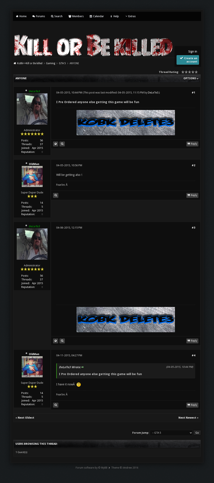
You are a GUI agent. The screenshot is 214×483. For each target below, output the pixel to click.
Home (20, 16)
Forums (38, 16)
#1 (193, 92)
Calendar (96, 16)
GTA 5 (62, 63)
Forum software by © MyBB (91, 467)
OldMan (34, 164)
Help (114, 16)
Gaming (50, 63)
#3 (193, 227)
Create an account (188, 59)
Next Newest (187, 417)
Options (191, 78)
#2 (193, 165)
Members (75, 16)
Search (56, 16)
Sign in (192, 51)
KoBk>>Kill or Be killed (29, 63)
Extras (130, 16)
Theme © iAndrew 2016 (124, 467)
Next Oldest (26, 417)
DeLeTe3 (153, 92)
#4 (193, 355)
